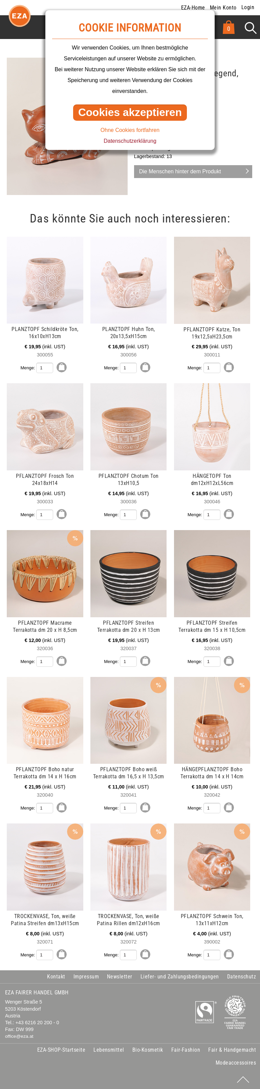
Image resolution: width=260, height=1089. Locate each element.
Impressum (86, 975)
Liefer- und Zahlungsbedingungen (179, 975)
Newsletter (119, 975)
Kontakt (56, 975)
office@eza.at (19, 1035)
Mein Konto (223, 7)
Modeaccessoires (236, 1062)
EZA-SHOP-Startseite (61, 1049)
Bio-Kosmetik (147, 1049)
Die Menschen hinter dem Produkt (180, 171)
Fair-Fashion (185, 1049)
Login (247, 7)
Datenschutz (241, 975)
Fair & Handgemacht (232, 1049)
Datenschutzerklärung (130, 141)
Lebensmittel (108, 1049)
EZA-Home (193, 7)
